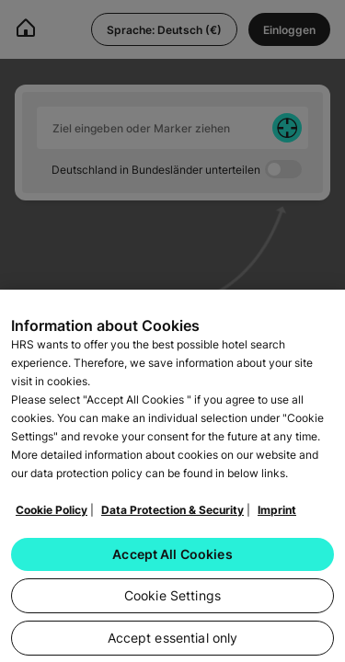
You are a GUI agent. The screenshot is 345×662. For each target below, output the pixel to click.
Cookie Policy (51, 515)
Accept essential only (173, 643)
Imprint (277, 515)
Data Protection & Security (172, 515)
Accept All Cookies (172, 559)
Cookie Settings (172, 601)
